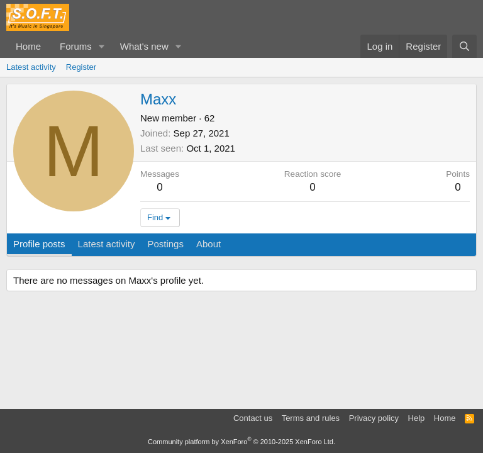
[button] (102, 46)
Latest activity (31, 67)
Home (28, 46)
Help (416, 418)
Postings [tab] (165, 243)
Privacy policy (374, 418)
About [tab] (208, 243)
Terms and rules (311, 418)
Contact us (252, 418)
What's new (144, 46)
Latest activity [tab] (106, 243)
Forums (76, 46)
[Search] (464, 46)
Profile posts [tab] (39, 243)
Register (81, 67)
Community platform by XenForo (241, 441)
